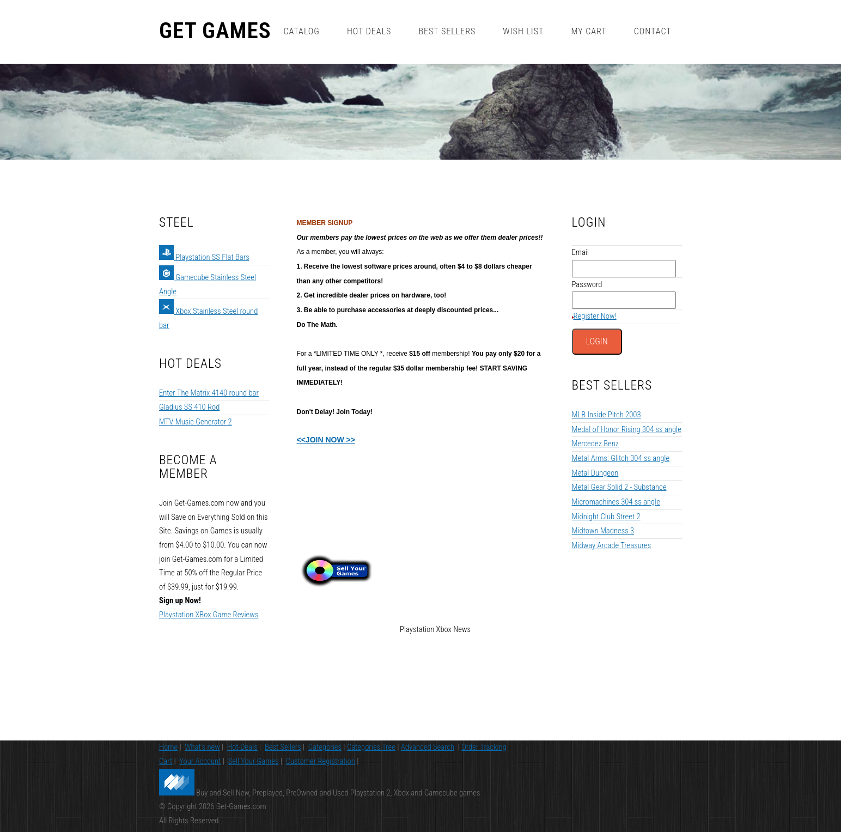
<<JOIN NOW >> (326, 439)
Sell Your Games (253, 761)
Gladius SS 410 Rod (189, 407)
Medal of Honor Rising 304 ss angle (626, 429)
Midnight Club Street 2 (606, 516)
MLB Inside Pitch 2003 (606, 415)
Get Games (215, 31)
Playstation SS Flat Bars (204, 257)
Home (168, 747)
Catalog (301, 31)
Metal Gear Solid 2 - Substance (619, 487)
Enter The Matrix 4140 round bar (209, 393)
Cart (165, 761)
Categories (325, 747)
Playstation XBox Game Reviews (208, 615)
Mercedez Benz (595, 443)
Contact (653, 31)
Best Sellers (447, 31)
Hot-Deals (242, 747)
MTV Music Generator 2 (195, 422)
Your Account (200, 761)
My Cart (588, 31)
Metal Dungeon (595, 473)
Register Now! (595, 316)
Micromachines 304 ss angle (616, 502)
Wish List (523, 31)
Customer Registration (320, 761)
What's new (202, 747)
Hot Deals (369, 31)
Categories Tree (371, 747)
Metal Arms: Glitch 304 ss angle (621, 458)
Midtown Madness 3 (603, 531)
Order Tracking (484, 747)
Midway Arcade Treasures (611, 545)
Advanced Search (427, 747)
